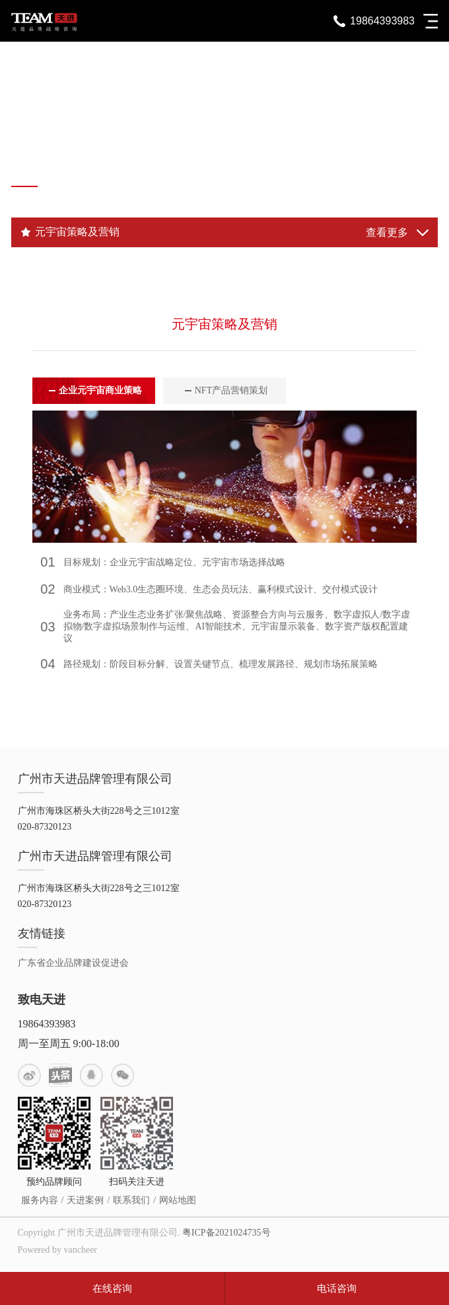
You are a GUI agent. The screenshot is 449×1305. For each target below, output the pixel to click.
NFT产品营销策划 (231, 390)
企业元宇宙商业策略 (100, 390)
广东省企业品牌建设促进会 (73, 963)
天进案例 (85, 1200)
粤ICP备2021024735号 (226, 1233)
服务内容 (39, 1200)
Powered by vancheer (58, 1250)
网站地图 (177, 1200)
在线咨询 (112, 1288)
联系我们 (131, 1200)
